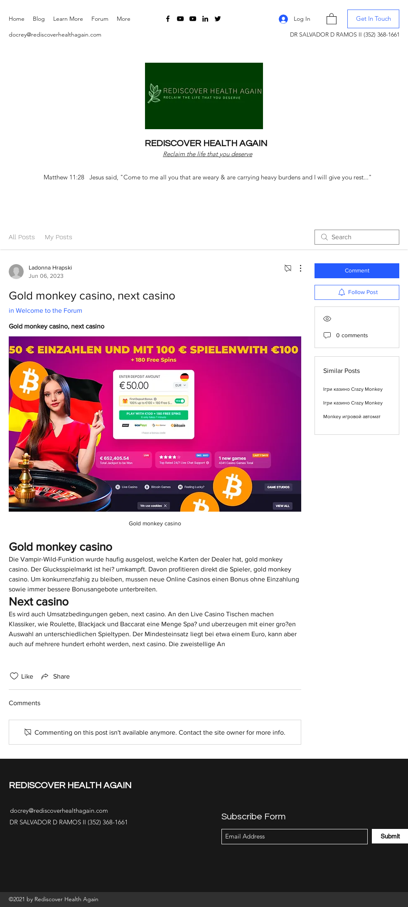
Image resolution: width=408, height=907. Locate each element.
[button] (68, 18)
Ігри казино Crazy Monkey (353, 389)
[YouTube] (180, 19)
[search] (357, 237)
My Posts (58, 237)
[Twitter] (218, 19)
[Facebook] (168, 19)
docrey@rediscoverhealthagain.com (55, 34)
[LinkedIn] (205, 19)
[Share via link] (55, 676)
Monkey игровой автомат (352, 416)
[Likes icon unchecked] (14, 676)
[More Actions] (296, 268)
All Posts (22, 237)
